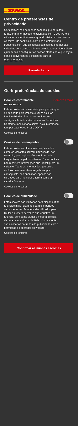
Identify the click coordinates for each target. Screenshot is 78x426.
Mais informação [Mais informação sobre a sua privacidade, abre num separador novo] (14, 59)
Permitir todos (38, 70)
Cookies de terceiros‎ (15, 132)
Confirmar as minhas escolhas (39, 248)
